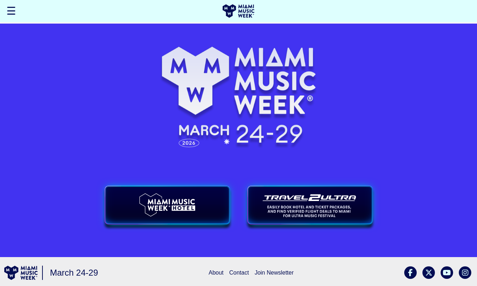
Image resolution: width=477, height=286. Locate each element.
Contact (239, 273)
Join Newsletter (274, 273)
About (216, 273)
